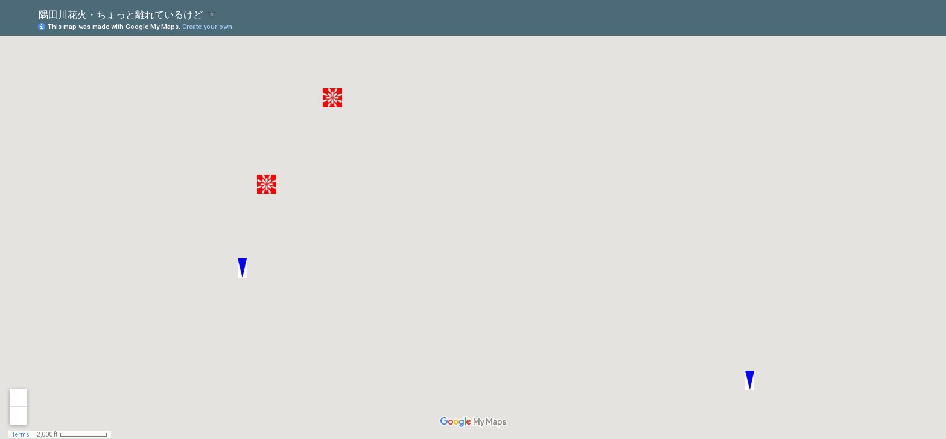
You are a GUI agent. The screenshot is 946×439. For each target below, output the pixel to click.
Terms (21, 434)
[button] (749, 380)
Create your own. (208, 27)
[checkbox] (212, 14)
